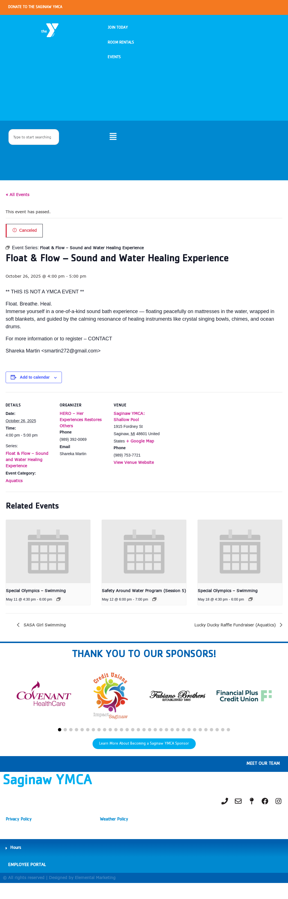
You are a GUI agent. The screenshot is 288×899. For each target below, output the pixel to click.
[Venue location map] (197, 442)
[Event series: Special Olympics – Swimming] (58, 610)
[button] (59, 741)
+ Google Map (140, 452)
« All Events (17, 206)
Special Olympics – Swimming (36, 602)
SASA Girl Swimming (44, 636)
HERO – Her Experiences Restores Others (81, 431)
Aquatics (14, 492)
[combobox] (33, 147)
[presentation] (48, 563)
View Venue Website (134, 473)
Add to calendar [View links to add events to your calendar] (35, 389)
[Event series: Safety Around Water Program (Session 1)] (154, 610)
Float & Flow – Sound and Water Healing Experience (27, 471)
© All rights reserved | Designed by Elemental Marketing (59, 893)
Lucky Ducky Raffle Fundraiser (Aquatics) (235, 636)
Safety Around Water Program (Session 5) (144, 602)
